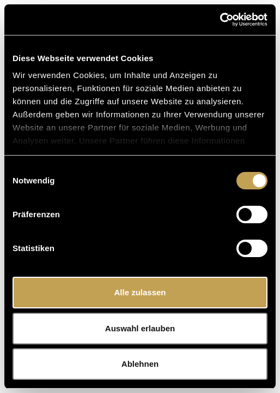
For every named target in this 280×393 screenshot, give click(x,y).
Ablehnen (140, 363)
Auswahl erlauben (140, 328)
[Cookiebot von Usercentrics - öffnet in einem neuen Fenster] (219, 20)
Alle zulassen (140, 292)
